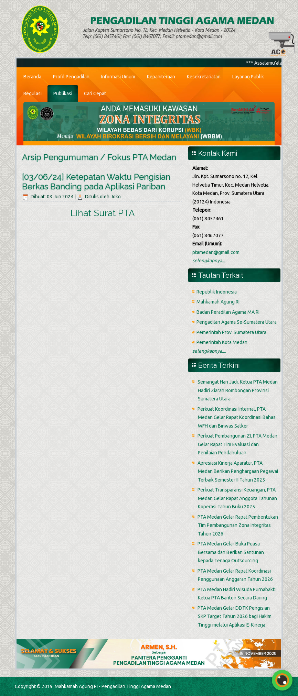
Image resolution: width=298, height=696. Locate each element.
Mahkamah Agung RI (218, 302)
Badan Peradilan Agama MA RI (227, 312)
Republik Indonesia (216, 292)
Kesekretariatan (204, 76)
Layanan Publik (248, 76)
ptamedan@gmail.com (216, 252)
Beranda (32, 76)
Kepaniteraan (161, 76)
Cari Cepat (95, 93)
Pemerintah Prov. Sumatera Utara (231, 332)
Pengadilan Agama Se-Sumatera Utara (236, 322)
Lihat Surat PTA (101, 213)
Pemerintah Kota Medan (221, 342)
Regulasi (32, 93)
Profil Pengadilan (71, 76)
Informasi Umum (118, 76)
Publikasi (62, 93)
